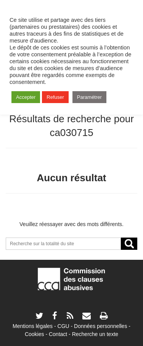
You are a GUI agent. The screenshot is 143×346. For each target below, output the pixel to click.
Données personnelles (100, 326)
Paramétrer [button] (89, 97)
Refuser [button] (55, 97)
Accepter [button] (25, 97)
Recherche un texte (95, 334)
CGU (63, 326)
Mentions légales (33, 326)
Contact (58, 334)
